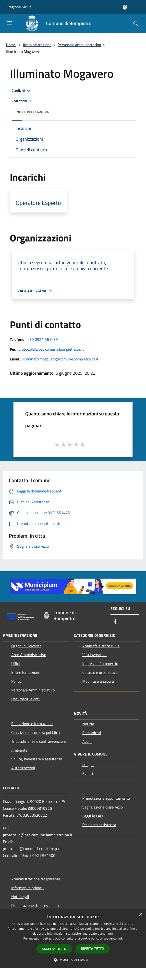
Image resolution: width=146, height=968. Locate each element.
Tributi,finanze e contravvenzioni (38, 741)
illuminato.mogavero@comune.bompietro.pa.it (60, 359)
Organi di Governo (26, 646)
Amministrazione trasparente (35, 879)
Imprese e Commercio (100, 663)
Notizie (88, 724)
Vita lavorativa (94, 655)
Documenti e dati (25, 699)
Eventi (87, 773)
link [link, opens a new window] (120, 938)
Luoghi (88, 765)
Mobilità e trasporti (98, 681)
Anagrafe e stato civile (101, 646)
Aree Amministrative (28, 655)
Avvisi (87, 741)
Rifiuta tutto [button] (92, 948)
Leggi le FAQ (92, 816)
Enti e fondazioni (25, 672)
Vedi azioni (23, 101)
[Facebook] (115, 622)
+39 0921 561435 (42, 339)
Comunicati (91, 733)
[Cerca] (136, 24)
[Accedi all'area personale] (125, 7)
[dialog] (73, 938)
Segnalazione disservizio (102, 807)
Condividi (22, 91)
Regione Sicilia (19, 7)
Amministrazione (37, 45)
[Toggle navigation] (10, 23)
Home (11, 45)
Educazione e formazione (32, 724)
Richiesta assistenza (99, 825)
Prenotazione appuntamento (106, 798)
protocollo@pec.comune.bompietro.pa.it (51, 349)
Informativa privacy (27, 888)
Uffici (15, 663)
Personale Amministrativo (33, 690)
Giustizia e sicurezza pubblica (35, 732)
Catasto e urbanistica (100, 672)
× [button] (140, 914)
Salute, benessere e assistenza (36, 759)
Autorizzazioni (23, 768)
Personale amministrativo (79, 45)
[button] (73, 959)
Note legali (20, 897)
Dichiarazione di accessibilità (35, 905)
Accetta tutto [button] (54, 949)
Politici (17, 681)
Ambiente (19, 750)
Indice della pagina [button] (32, 112)
